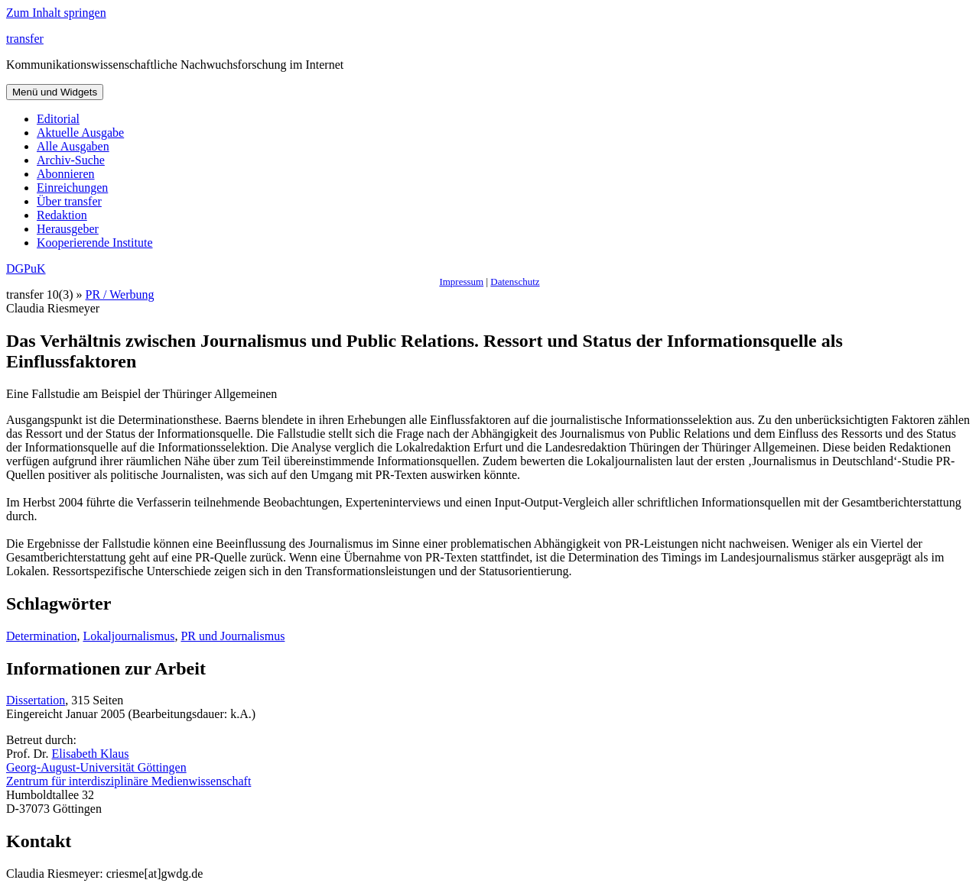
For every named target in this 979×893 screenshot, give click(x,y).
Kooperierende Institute (95, 242)
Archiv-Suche (71, 160)
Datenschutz (514, 281)
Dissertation (35, 700)
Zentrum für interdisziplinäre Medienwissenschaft (128, 781)
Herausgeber (68, 228)
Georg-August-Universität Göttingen (96, 767)
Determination (41, 635)
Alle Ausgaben (73, 146)
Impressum (461, 281)
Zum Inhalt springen (56, 12)
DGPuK (26, 268)
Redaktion (62, 215)
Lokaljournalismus (128, 635)
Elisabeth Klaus (90, 753)
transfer (25, 38)
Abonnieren (66, 173)
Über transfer (69, 201)
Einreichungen (72, 187)
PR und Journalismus (233, 635)
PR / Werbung (120, 294)
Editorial (58, 118)
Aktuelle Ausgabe (80, 132)
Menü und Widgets (54, 92)
